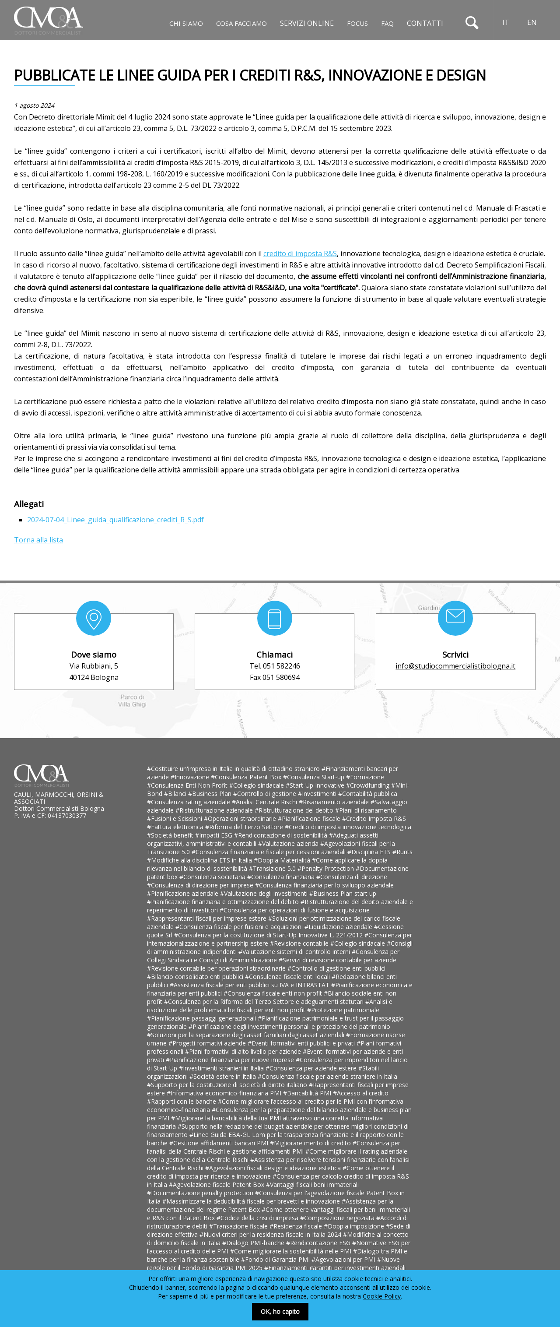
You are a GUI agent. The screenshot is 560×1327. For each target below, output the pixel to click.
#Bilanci (176, 793)
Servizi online (307, 23)
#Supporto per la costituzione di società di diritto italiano (228, 1085)
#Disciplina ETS (369, 852)
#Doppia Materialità (283, 860)
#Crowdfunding (368, 785)
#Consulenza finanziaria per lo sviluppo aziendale (324, 885)
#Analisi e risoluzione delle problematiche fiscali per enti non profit (269, 1005)
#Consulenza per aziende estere (312, 1068)
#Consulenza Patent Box (247, 777)
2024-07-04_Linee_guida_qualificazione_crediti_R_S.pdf (115, 519)
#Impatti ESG (214, 835)
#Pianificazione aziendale (183, 893)
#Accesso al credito (360, 1093)
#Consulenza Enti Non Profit (188, 785)
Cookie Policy (382, 1296)
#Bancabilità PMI (308, 1093)
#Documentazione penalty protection (201, 1193)
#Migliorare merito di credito (311, 1143)
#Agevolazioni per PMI (344, 1259)
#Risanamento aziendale (335, 802)
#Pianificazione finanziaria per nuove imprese (231, 1060)
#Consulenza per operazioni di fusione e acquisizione (295, 910)
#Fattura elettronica (176, 827)
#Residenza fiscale (297, 1226)
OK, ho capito (280, 1311)
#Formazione (365, 777)
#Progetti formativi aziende (208, 1043)
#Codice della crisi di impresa (258, 1218)
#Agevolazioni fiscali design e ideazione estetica (274, 1168)
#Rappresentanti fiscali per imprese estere (207, 918)
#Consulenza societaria (213, 877)
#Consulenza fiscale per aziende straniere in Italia (327, 1076)
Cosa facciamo (241, 23)
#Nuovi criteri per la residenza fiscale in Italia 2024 (271, 1234)
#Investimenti (318, 793)
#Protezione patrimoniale (343, 1010)
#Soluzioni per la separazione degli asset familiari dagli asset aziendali (246, 1035)
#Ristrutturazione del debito (295, 810)
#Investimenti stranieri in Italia (222, 1068)
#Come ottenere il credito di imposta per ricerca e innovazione (270, 1172)
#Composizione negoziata (338, 1218)
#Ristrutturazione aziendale (215, 810)
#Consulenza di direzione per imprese (201, 885)
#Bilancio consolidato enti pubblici (196, 976)
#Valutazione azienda (289, 843)
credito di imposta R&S (300, 253)
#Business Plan (210, 793)
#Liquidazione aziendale (339, 926)
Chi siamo (186, 23)
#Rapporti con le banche (182, 1101)
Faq (387, 23)
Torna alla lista (38, 540)
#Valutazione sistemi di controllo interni (295, 951)
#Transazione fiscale (239, 1226)
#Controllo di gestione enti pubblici (336, 968)
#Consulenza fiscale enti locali (288, 976)
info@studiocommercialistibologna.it (455, 666)
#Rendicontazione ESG (319, 1243)
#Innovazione (191, 777)
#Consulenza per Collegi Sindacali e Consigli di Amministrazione (273, 955)
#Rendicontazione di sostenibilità (281, 835)
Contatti (425, 23)
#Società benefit (171, 835)
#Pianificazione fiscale (310, 818)
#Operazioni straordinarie (241, 818)
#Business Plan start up (342, 893)
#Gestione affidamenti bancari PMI (219, 1143)
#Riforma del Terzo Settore (245, 827)
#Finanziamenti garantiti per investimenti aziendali (335, 1268)
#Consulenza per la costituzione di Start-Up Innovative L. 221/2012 (269, 935)
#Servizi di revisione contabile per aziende (337, 960)
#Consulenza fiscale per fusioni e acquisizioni (239, 926)
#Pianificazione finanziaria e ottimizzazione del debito (224, 902)
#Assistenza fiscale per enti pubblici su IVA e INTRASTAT (250, 985)
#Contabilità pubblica (367, 793)
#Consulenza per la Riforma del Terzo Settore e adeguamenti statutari (264, 1001)
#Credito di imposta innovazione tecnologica (348, 827)
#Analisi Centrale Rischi (265, 802)
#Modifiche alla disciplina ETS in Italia (200, 860)
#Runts (402, 852)
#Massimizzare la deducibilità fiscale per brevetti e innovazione (252, 1201)
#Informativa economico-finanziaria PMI (225, 1093)
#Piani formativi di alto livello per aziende (244, 1051)
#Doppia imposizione (355, 1226)
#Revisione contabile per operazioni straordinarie (217, 968)
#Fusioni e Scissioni (175, 818)
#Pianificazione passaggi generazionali (202, 1018)
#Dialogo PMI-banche (254, 1243)
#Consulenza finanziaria (281, 877)
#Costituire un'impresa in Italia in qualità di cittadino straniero (234, 768)
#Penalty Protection (327, 868)
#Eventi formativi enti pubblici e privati (302, 1043)
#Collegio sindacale (257, 785)
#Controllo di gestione (265, 793)
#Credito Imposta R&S (374, 818)
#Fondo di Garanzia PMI (276, 1259)
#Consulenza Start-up (314, 777)
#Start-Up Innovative (316, 785)
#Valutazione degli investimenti (264, 893)
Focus (357, 23)
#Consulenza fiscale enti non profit (274, 993)
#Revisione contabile (300, 943)
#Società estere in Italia (223, 1076)
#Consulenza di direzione (351, 877)
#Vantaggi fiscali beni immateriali (312, 1184)
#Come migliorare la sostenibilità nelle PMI (291, 1251)
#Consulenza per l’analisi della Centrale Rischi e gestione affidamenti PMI (273, 1147)
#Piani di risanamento (366, 810)
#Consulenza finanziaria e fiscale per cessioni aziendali (269, 852)
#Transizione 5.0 (273, 868)
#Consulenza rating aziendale (189, 802)
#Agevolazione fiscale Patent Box (217, 1184)
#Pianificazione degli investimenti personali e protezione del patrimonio (289, 1026)
